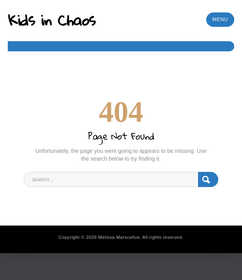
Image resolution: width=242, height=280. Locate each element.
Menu (220, 19)
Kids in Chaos (52, 20)
